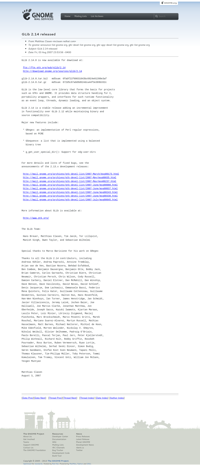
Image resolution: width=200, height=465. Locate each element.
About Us (27, 436)
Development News (85, 445)
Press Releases (83, 436)
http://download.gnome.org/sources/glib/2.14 (52, 71)
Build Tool (56, 456)
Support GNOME (31, 445)
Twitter (79, 450)
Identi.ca (80, 447)
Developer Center (60, 436)
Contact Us (28, 447)
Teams (26, 442)
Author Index (117, 397)
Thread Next (69, 397)
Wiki (54, 442)
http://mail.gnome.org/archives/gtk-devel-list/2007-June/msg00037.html (70, 188)
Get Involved (29, 439)
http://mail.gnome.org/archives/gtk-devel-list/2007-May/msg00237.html (69, 181)
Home (67, 16)
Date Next (39, 397)
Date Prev (27, 397)
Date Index (102, 397)
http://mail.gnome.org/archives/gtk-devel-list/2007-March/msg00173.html (71, 173)
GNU (89, 463)
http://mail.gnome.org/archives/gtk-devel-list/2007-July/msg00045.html (70, 199)
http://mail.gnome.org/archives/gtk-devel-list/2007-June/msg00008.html (70, 184)
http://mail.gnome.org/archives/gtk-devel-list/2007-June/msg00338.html (70, 195)
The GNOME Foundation (34, 450)
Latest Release (82, 439)
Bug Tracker (57, 450)
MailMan (72, 463)
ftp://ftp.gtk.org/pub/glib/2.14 (44, 67)
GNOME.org (170, 2)
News (79, 434)
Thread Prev (55, 397)
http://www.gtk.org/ (36, 218)
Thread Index (87, 397)
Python (80, 463)
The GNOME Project (33, 434)
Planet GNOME (83, 442)
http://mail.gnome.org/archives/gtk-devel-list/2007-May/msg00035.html (69, 177)
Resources (57, 434)
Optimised (27, 463)
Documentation (59, 439)
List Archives (97, 16)
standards (38, 463)
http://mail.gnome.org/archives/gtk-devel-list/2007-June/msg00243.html (70, 192)
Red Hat (55, 463)
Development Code (61, 453)
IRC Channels (58, 447)
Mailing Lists (80, 16)
